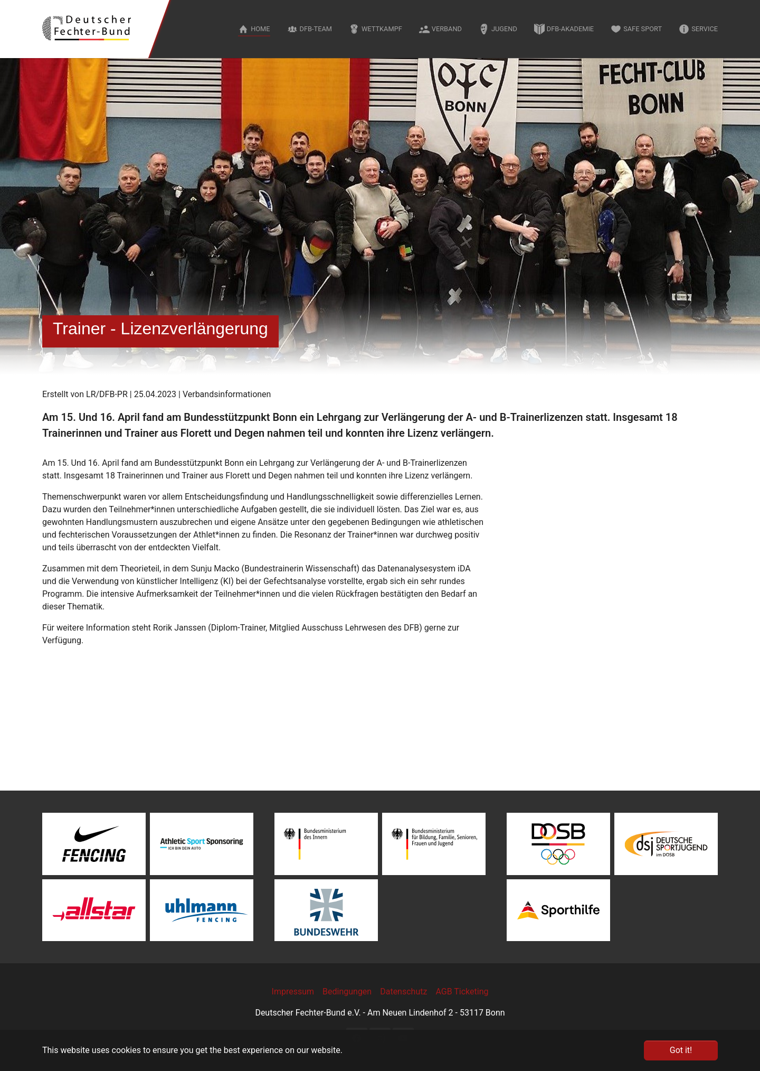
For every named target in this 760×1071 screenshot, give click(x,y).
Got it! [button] (681, 1050)
